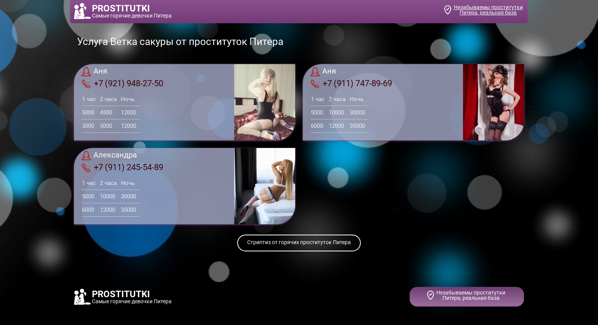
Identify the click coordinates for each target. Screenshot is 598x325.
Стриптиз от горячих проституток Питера (299, 242)
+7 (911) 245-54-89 (122, 167)
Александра (109, 155)
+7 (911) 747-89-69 (351, 83)
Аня (94, 71)
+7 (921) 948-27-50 (122, 83)
